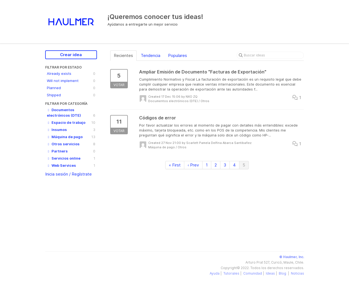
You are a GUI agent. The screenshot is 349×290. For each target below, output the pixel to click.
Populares (177, 55)
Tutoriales (231, 273)
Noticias (297, 273)
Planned (71, 88)
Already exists (71, 73)
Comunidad (252, 273)
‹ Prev (193, 165)
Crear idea (71, 54)
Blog (283, 273)
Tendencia (150, 55)
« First (175, 165)
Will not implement (71, 80)
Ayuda (215, 273)
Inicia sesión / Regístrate (68, 174)
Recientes (123, 55)
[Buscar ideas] (270, 55)
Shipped (71, 95)
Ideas (270, 273)
